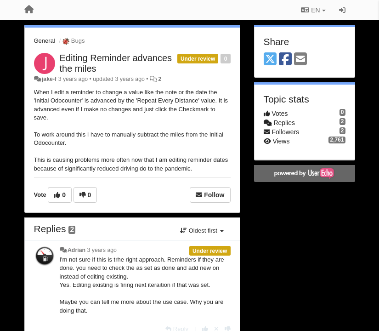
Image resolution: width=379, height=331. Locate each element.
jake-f (49, 79)
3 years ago (102, 250)
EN (313, 10)
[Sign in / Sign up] (342, 10)
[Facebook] (285, 59)
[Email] (300, 59)
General (44, 40)
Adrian (76, 250)
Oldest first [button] (201, 230)
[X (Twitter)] (270, 59)
